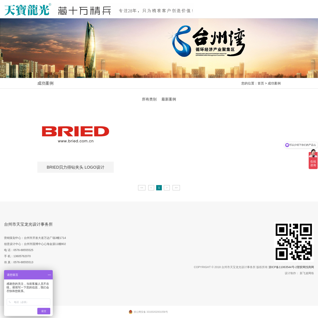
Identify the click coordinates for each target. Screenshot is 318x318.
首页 (261, 83)
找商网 (309, 267)
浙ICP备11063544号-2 (283, 267)
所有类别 (149, 99)
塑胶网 (301, 267)
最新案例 (168, 99)
